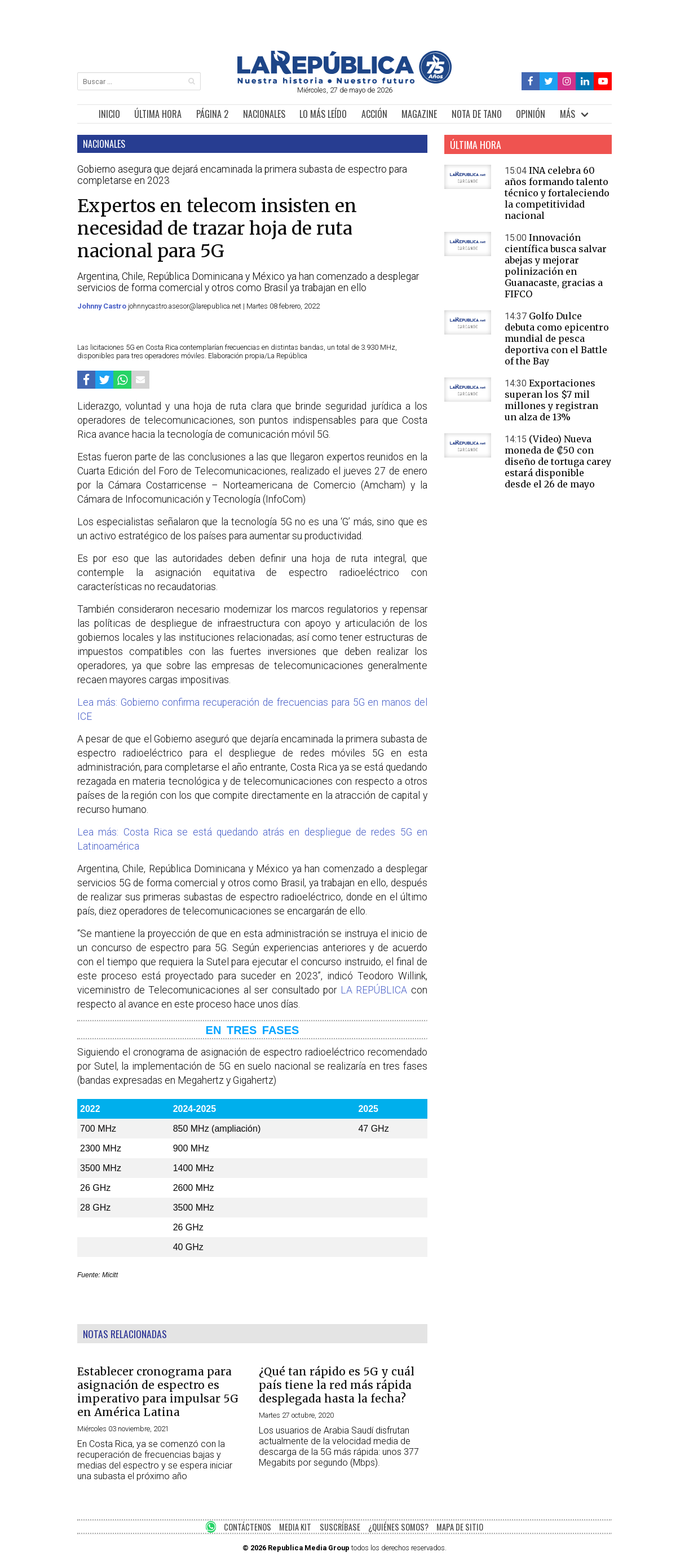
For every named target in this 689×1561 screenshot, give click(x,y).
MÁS (567, 114)
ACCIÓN (374, 114)
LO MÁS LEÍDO (323, 114)
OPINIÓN (530, 114)
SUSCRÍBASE (340, 1527)
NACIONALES (264, 114)
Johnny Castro (102, 306)
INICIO (109, 114)
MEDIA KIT (295, 1527)
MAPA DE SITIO (459, 1527)
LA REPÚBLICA (374, 990)
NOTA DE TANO (477, 114)
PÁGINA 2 (212, 114)
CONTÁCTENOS (247, 1527)
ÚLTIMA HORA (158, 114)
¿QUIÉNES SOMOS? (398, 1527)
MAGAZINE (419, 114)
